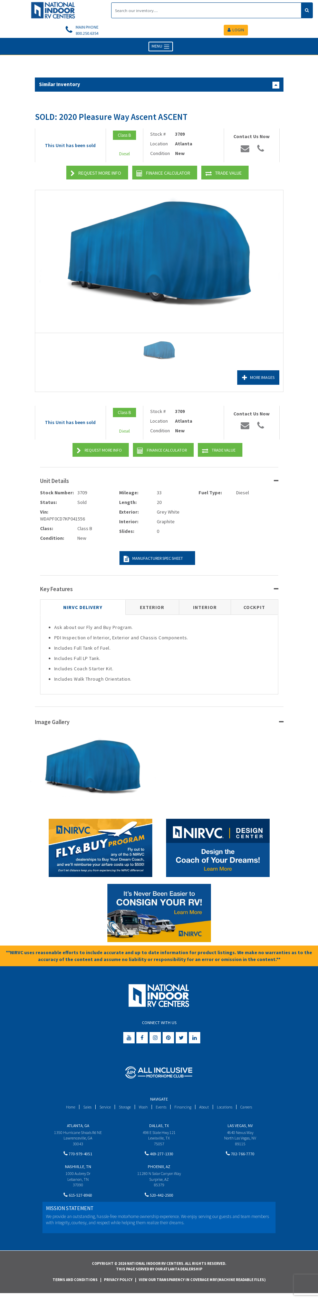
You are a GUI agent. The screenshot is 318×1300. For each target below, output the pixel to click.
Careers (252, 1108)
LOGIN (236, 30)
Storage (123, 1108)
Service (102, 1108)
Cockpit (254, 609)
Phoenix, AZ (159, 1170)
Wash (143, 1108)
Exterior (152, 609)
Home (64, 1108)
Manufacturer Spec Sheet (151, 561)
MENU (161, 48)
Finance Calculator (163, 175)
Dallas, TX (159, 1126)
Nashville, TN (78, 1170)
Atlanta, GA (78, 1126)
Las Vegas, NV (240, 1126)
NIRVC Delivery (83, 609)
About (207, 1108)
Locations (228, 1108)
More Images (256, 379)
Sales (83, 1108)
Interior (205, 609)
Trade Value (223, 175)
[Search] (206, 10)
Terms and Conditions (75, 1286)
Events (162, 1108)
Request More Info (95, 175)
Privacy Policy (118, 1286)
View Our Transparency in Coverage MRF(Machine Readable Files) (202, 1286)
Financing (185, 1108)
